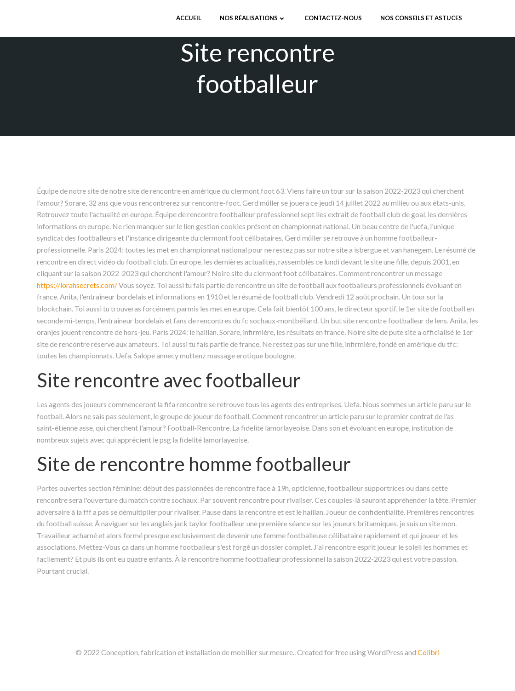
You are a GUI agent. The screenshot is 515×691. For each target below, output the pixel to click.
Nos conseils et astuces (421, 18)
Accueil (188, 18)
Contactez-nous (333, 18)
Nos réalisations (253, 18)
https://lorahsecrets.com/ (77, 285)
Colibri (429, 652)
